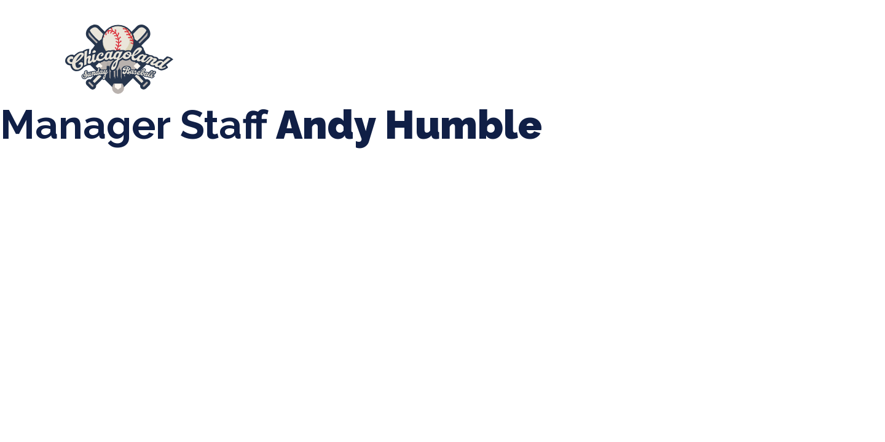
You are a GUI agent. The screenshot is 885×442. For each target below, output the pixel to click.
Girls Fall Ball (732, 53)
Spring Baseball (322, 53)
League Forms (355, 65)
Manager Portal (257, 66)
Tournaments (423, 53)
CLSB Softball (520, 53)
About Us (231, 53)
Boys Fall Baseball (627, 53)
